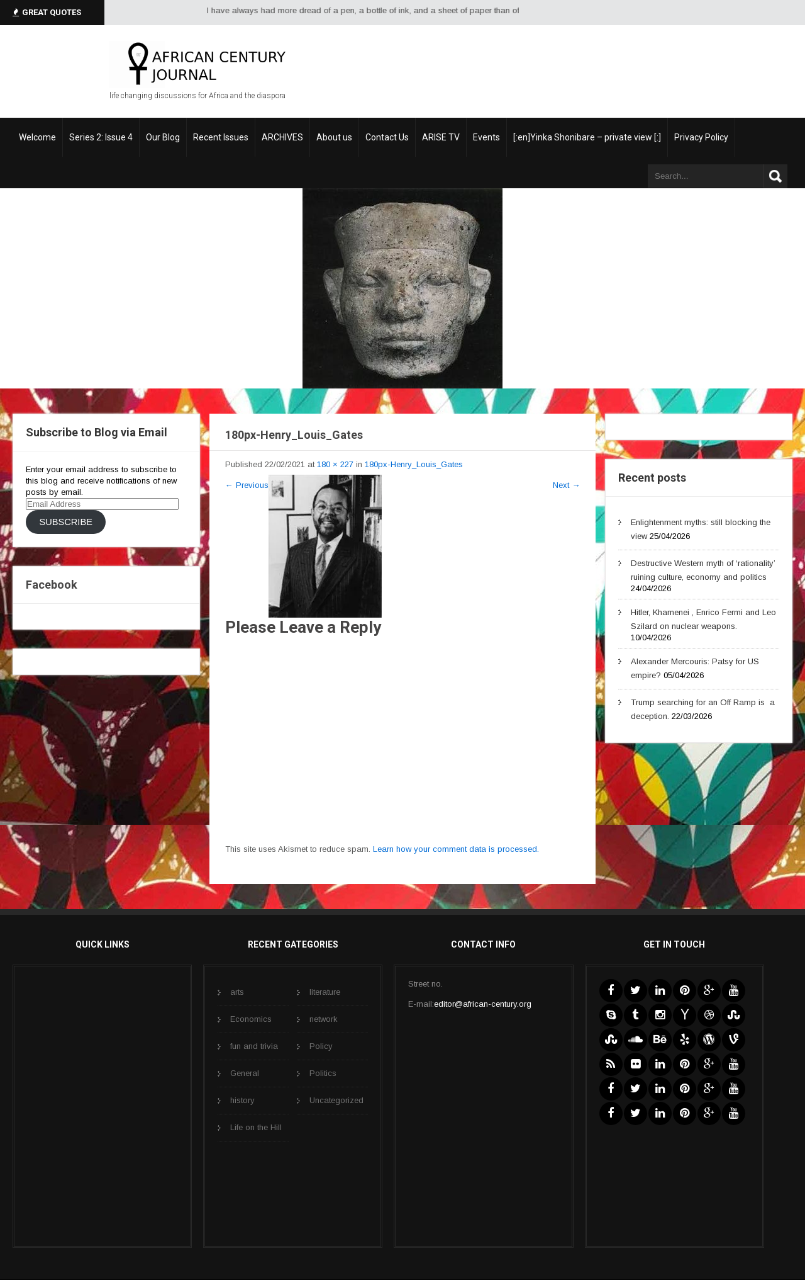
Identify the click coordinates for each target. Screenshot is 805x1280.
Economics (251, 1019)
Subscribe (65, 522)
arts (237, 992)
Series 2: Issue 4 (101, 137)
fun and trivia (254, 1046)
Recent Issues (220, 137)
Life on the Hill (256, 1127)
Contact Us (387, 137)
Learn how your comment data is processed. (456, 849)
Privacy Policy (701, 137)
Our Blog (163, 137)
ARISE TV (441, 137)
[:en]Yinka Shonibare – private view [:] (587, 137)
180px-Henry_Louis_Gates (414, 464)
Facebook (51, 584)
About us (334, 137)
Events (486, 137)
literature (324, 992)
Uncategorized (336, 1100)
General (244, 1073)
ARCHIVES (282, 137)
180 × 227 (335, 464)
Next (566, 485)
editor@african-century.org (482, 1004)
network (323, 1019)
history (242, 1100)
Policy (321, 1046)
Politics (322, 1073)
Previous (247, 485)
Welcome (37, 137)
